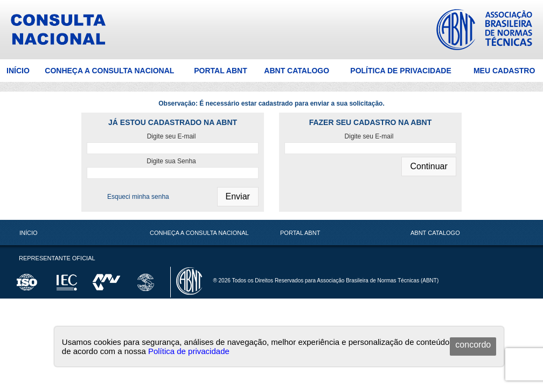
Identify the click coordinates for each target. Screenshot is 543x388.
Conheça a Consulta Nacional (109, 70)
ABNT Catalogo (296, 70)
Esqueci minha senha (138, 196)
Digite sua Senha (171, 161)
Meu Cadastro (504, 70)
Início (18, 70)
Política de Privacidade (400, 70)
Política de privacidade (188, 351)
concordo (473, 344)
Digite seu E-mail (171, 136)
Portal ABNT (220, 70)
